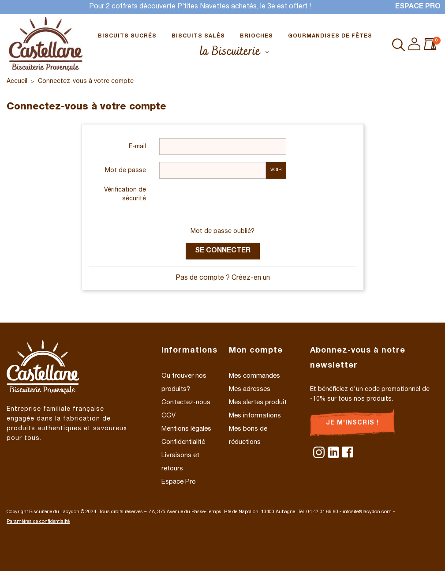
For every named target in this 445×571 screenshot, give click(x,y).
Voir (276, 170)
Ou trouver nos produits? (183, 383)
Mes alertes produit (258, 402)
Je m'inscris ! (352, 423)
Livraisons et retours (180, 462)
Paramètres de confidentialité (38, 521)
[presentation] (226, 203)
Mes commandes (254, 376)
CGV (168, 416)
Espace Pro (418, 7)
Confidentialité (183, 442)
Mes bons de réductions (248, 436)
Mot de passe (125, 171)
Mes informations (255, 416)
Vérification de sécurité (125, 194)
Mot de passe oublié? (222, 232)
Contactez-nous (185, 402)
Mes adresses (249, 389)
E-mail (137, 147)
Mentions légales (186, 429)
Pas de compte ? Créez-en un (223, 278)
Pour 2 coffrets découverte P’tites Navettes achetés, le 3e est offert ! (200, 7)
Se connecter (223, 251)
